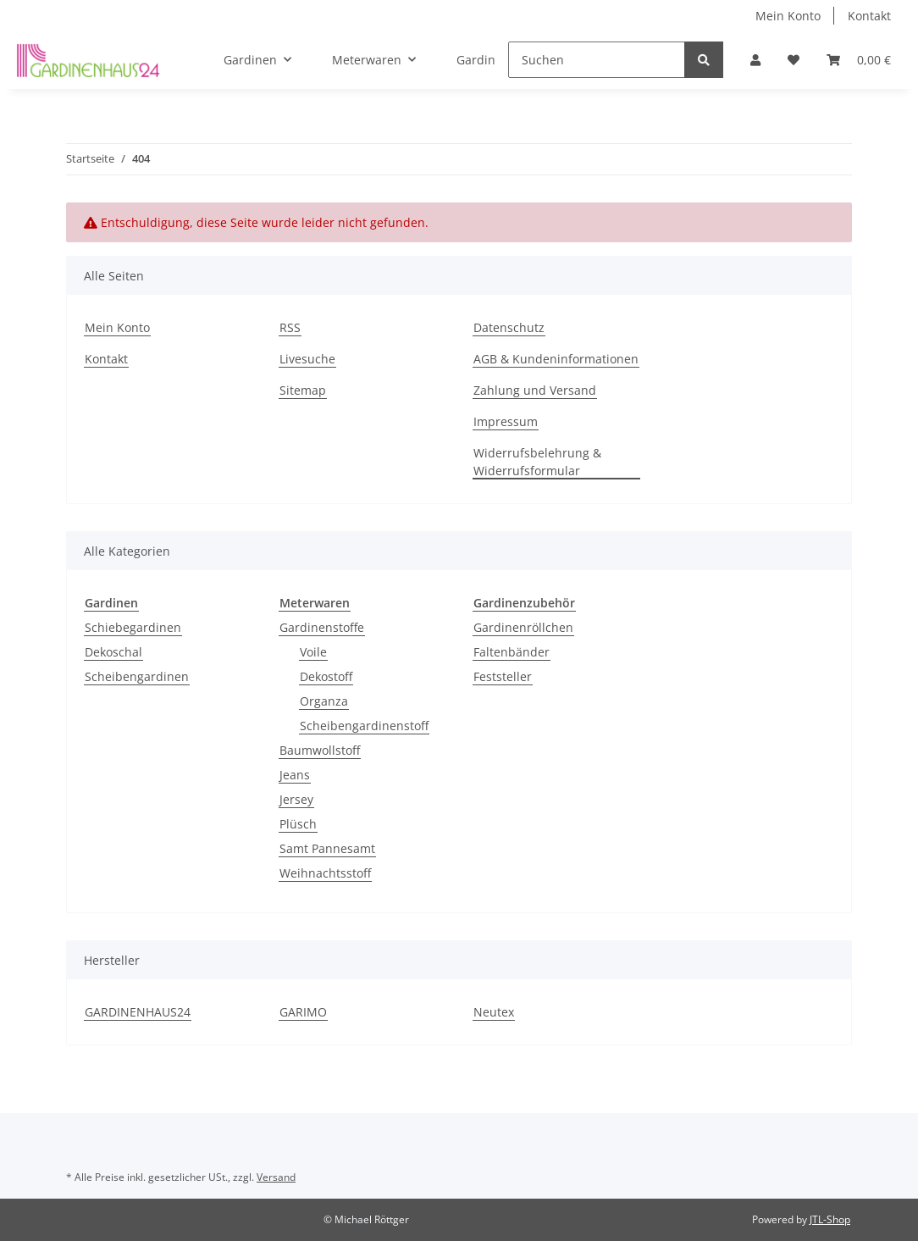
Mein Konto (788, 16)
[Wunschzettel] (806, 59)
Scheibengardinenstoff (364, 725)
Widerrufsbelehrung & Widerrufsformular (537, 462)
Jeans (294, 775)
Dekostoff (326, 676)
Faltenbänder (511, 652)
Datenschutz (509, 327)
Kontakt (869, 16)
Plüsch (298, 824)
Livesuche (307, 359)
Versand (276, 1177)
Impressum (505, 421)
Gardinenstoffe (321, 627)
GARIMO (303, 1012)
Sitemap (302, 390)
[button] (775, 59)
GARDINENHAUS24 (138, 1012)
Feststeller (502, 676)
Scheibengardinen (137, 676)
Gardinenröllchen (523, 627)
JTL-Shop (830, 1219)
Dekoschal (113, 652)
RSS (290, 327)
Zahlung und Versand (534, 390)
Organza (324, 701)
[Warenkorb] (863, 59)
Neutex (493, 1012)
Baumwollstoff (319, 750)
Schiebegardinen (133, 627)
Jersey (296, 799)
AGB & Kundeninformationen (556, 359)
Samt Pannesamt (327, 848)
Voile (313, 652)
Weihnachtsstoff (325, 873)
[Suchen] (624, 60)
